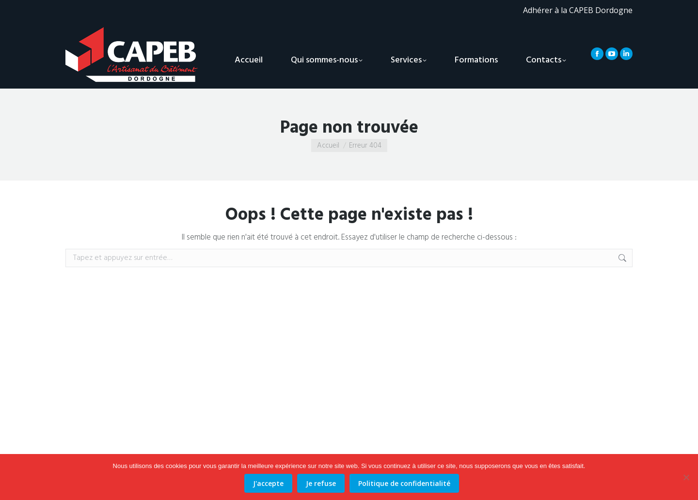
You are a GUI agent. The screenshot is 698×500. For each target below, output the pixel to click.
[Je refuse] (686, 477)
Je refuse (321, 483)
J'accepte (268, 483)
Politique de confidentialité (404, 483)
